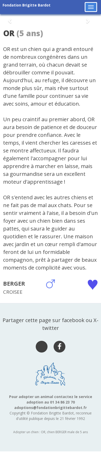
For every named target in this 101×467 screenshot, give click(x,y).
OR (9, 33)
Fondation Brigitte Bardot (27, 5)
